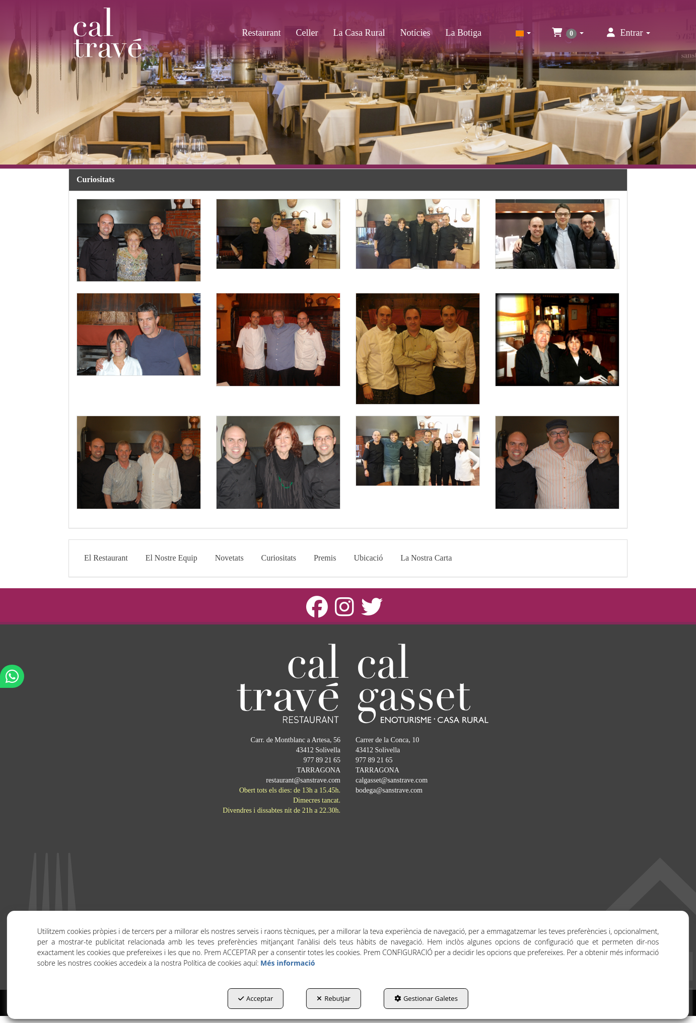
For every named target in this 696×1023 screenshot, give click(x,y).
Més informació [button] (287, 963)
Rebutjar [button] (334, 998)
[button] (107, 32)
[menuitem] (262, 32)
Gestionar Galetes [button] (426, 998)
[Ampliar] (139, 240)
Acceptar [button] (255, 998)
